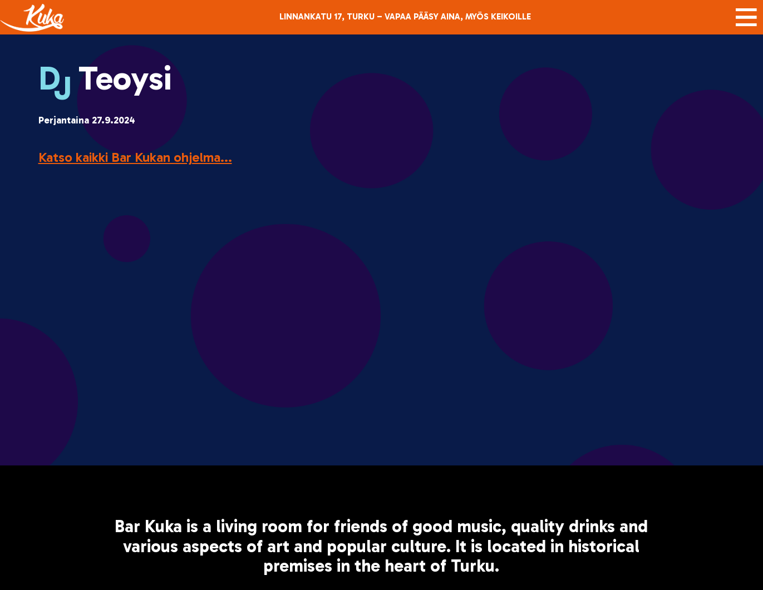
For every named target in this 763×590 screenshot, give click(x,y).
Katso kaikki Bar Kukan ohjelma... (135, 157)
